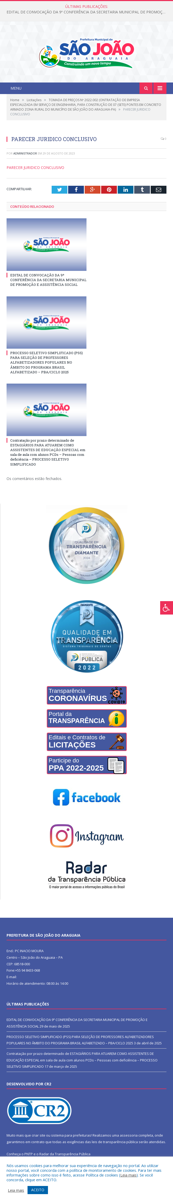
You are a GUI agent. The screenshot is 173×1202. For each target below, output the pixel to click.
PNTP (28, 1154)
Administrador (25, 153)
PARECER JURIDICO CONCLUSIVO (35, 167)
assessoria (129, 1135)
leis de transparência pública (115, 1141)
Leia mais (128, 1175)
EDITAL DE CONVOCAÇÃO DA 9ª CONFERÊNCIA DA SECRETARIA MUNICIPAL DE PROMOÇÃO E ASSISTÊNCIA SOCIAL (88, 12)
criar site (38, 1135)
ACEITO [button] (37, 1189)
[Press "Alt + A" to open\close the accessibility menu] (166, 608)
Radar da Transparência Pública (64, 1154)
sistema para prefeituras (71, 1135)
